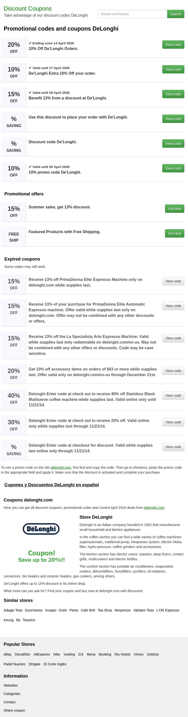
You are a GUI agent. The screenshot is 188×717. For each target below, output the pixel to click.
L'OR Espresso (167, 610)
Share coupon (14, 710)
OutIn (63, 610)
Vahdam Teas (143, 610)
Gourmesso (34, 610)
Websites (11, 685)
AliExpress (42, 654)
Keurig (8, 620)
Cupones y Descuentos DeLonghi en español (51, 484)
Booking (105, 654)
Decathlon (22, 654)
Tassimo (29, 620)
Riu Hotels (122, 654)
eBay (8, 654)
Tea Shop (105, 610)
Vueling (69, 654)
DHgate (34, 664)
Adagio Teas (13, 610)
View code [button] (173, 45)
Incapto (50, 610)
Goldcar (153, 654)
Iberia (91, 654)
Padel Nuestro (14, 664)
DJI (80, 654)
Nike (56, 654)
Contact (9, 702)
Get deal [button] (174, 209)
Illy (18, 620)
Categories (12, 694)
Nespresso (123, 610)
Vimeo (138, 654)
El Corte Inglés (55, 664)
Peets (74, 610)
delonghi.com (61, 467)
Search (175, 14)
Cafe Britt (88, 610)
